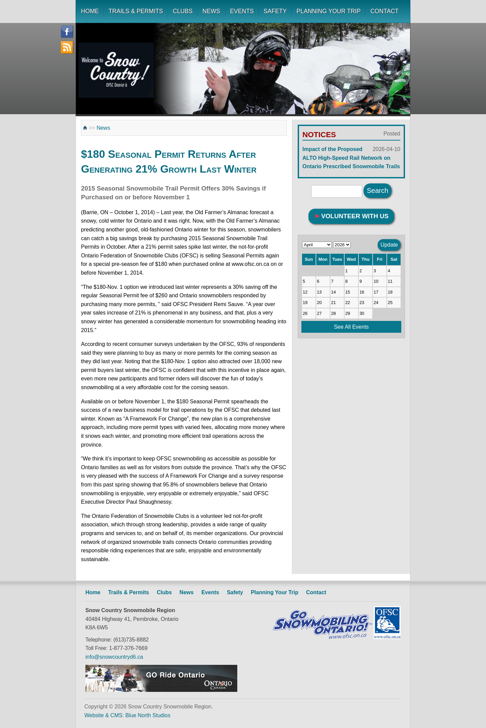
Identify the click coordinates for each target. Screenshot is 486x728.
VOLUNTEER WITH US (351, 216)
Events (210, 592)
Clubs (164, 592)
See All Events (351, 327)
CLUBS (183, 11)
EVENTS (242, 11)
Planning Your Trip (274, 592)
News (103, 128)
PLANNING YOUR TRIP (328, 11)
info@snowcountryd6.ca (114, 657)
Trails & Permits (128, 592)
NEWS (211, 11)
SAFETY (275, 11)
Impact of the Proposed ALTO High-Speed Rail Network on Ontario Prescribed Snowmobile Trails (351, 157)
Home (92, 592)
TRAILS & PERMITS (136, 11)
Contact (316, 592)
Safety (235, 592)
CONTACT (384, 11)
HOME (90, 11)
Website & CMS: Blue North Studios (127, 715)
